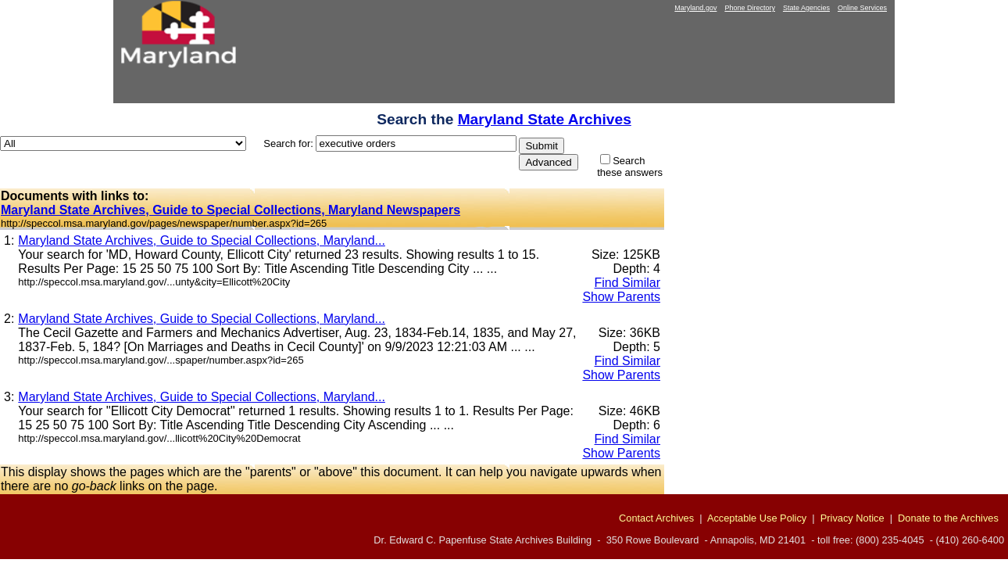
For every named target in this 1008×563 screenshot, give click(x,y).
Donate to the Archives (948, 518)
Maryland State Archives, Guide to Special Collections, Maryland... (201, 240)
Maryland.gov (695, 8)
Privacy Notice (852, 518)
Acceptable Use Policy (756, 518)
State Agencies (806, 8)
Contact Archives (656, 518)
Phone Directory (749, 8)
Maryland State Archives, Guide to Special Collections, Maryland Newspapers (230, 210)
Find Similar (627, 282)
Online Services (862, 8)
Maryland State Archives (544, 119)
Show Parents (621, 296)
